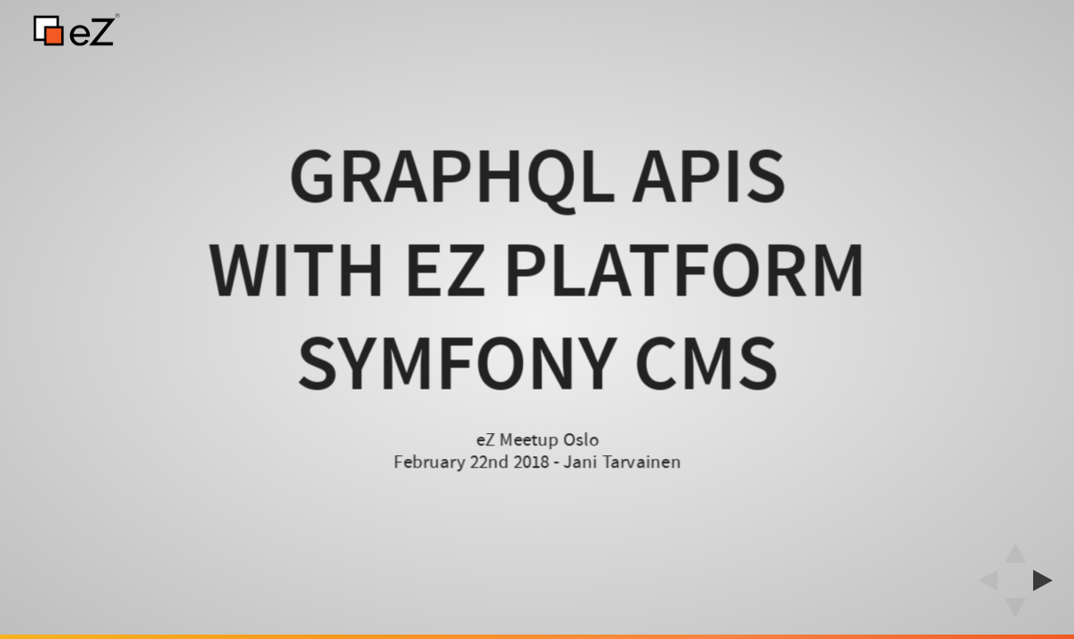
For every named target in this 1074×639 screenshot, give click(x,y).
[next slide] (1048, 580)
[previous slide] (982, 580)
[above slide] (1015, 547)
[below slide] (1015, 613)
